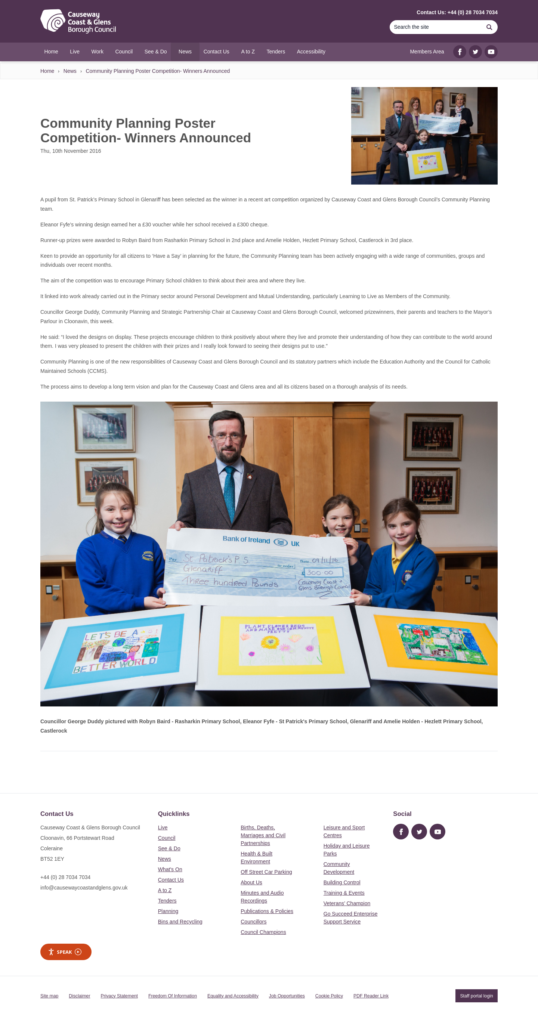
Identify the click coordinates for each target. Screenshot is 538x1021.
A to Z (165, 890)
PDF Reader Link (371, 996)
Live (163, 827)
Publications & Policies (267, 911)
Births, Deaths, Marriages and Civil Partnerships (263, 835)
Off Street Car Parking (266, 872)
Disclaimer (79, 996)
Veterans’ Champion (347, 903)
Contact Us (171, 880)
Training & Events (344, 893)
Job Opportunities (287, 996)
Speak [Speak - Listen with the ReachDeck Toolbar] (64, 952)
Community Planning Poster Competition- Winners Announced (158, 71)
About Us (251, 882)
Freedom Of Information (172, 996)
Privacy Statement (119, 996)
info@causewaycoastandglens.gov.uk (83, 888)
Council (167, 838)
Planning (168, 911)
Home (47, 71)
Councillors (253, 922)
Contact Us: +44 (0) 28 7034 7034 (457, 12)
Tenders (167, 901)
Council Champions (263, 932)
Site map (49, 996)
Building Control (342, 882)
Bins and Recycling (180, 922)
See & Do (169, 848)
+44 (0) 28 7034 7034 (65, 877)
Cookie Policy (329, 996)
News (70, 71)
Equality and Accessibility (233, 996)
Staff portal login (476, 996)
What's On (170, 869)
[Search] (435, 27)
